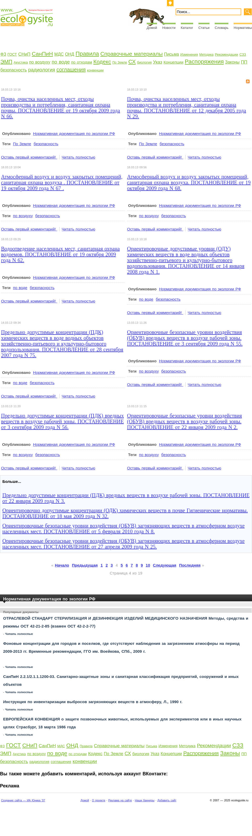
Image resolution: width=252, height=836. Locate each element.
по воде (61, 62)
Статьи (203, 28)
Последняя (190, 565)
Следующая (164, 565)
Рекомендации (226, 54)
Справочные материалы (131, 54)
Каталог (187, 28)
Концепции (173, 62)
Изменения (189, 54)
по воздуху (39, 62)
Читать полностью (78, 157)
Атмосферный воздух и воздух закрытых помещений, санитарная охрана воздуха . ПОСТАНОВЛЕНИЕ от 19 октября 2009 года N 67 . (61, 182)
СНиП (24, 54)
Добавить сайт (166, 800)
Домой (152, 28)
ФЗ (3, 54)
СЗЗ (242, 54)
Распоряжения (204, 61)
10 (148, 565)
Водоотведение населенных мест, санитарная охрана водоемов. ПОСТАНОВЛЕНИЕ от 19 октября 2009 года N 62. (60, 254)
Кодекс (102, 62)
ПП (244, 62)
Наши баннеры (145, 800)
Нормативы (243, 28)
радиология (41, 69)
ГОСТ (12, 54)
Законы (232, 62)
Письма (171, 54)
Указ (157, 62)
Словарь (221, 28)
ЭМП (6, 62)
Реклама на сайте (120, 800)
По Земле (119, 62)
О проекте (98, 800)
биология (144, 62)
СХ (132, 62)
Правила (87, 53)
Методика (206, 54)
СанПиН (42, 54)
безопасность (14, 70)
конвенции (95, 70)
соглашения (71, 69)
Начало (62, 565)
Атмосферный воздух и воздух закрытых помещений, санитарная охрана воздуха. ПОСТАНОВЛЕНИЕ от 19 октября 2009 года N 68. (189, 182)
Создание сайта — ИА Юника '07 (23, 800)
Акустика (21, 62)
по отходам (81, 62)
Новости (168, 28)
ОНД (69, 54)
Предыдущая (85, 565)
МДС (59, 54)
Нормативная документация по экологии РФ (74, 133)
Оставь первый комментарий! (29, 157)
